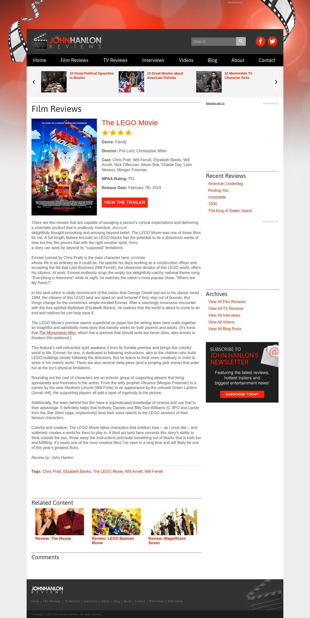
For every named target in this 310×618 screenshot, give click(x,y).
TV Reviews (115, 60)
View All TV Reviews (225, 308)
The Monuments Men (57, 333)
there (133, 243)
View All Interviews (224, 315)
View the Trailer (124, 202)
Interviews (153, 60)
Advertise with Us (215, 103)
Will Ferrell (154, 471)
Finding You (218, 190)
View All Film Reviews (227, 302)
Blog (212, 60)
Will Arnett (133, 471)
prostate (138, 258)
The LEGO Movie (130, 123)
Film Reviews (74, 60)
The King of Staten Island (230, 211)
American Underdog (225, 184)
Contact (267, 60)
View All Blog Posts (224, 329)
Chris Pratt (52, 471)
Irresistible (217, 197)
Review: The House (53, 538)
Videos (186, 60)
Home (39, 60)
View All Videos (221, 322)
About (238, 60)
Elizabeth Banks (77, 471)
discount (119, 228)
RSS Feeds (156, 601)
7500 (212, 204)
